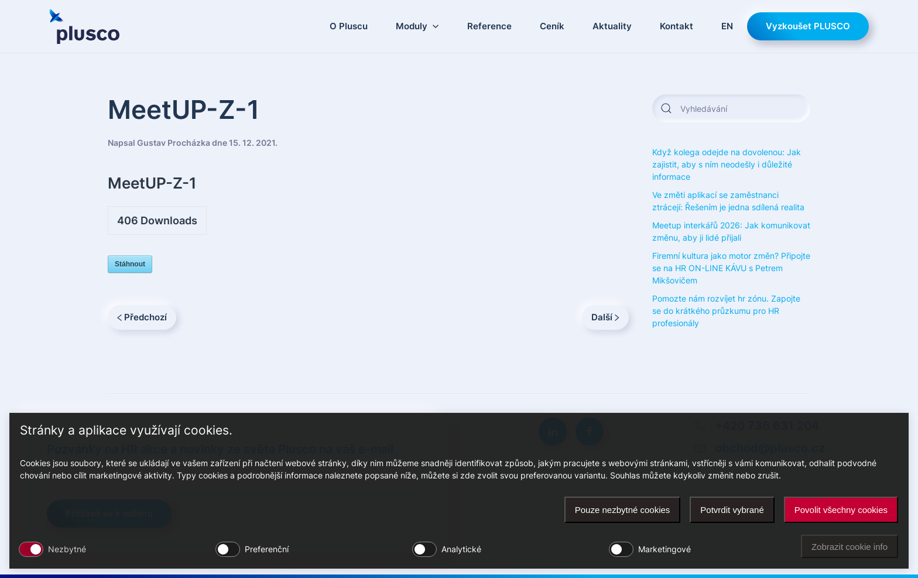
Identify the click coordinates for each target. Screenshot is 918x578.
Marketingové (664, 549)
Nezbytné (67, 549)
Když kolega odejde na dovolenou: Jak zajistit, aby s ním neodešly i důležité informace (726, 164)
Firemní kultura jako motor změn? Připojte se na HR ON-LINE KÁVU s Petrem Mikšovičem (731, 268)
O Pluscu (349, 26)
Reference (489, 26)
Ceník (552, 26)
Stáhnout (130, 264)
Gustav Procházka (173, 143)
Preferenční (267, 549)
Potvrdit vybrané (731, 510)
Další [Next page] (605, 317)
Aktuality (612, 26)
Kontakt (676, 26)
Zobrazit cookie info (849, 547)
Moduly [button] (417, 26)
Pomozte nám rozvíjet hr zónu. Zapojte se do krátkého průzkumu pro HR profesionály (726, 310)
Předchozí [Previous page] (142, 317)
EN (727, 26)
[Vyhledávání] (731, 108)
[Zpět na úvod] (84, 26)
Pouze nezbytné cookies (622, 510)
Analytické (461, 549)
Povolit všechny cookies (841, 510)
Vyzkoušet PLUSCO (808, 26)
